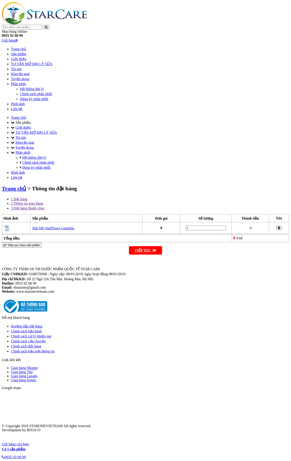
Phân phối (18, 84)
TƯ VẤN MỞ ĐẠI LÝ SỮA (31, 64)
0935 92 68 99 (14, 457)
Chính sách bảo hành (26, 331)
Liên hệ (16, 109)
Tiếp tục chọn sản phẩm (22, 245)
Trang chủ (18, 49)
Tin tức (16, 69)
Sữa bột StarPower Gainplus (53, 228)
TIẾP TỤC (145, 250)
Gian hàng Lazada (24, 376)
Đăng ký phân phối (34, 99)
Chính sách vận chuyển (28, 341)
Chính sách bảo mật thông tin (33, 351)
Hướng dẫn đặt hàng (26, 326)
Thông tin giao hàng (27, 203)
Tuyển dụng (20, 79)
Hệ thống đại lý (32, 89)
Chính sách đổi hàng (26, 346)
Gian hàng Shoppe (24, 368)
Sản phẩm (18, 54)
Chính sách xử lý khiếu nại (31, 336)
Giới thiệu (18, 59)
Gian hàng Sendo (23, 380)
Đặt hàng (19, 199)
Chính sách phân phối (36, 94)
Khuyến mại (20, 74)
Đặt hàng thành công (27, 208)
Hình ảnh (18, 104)
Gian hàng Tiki (22, 372)
